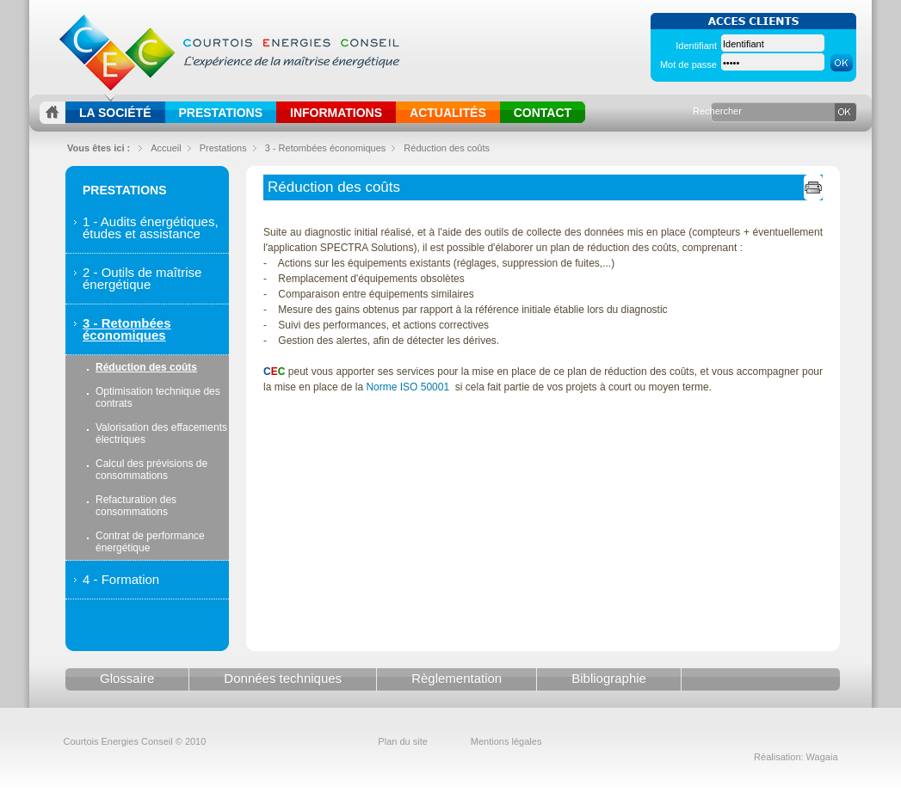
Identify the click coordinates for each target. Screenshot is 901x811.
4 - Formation (121, 579)
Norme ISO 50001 (407, 387)
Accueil (166, 148)
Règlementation (456, 678)
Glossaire (127, 678)
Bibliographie (608, 678)
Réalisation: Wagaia (795, 757)
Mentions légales (506, 741)
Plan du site (402, 741)
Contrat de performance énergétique (150, 542)
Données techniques (283, 678)
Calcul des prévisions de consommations (151, 470)
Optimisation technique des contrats (158, 397)
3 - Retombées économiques (127, 329)
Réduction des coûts (447, 148)
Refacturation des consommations (136, 506)
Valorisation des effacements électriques (161, 433)
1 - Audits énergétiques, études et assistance (151, 227)
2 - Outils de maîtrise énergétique (142, 278)
